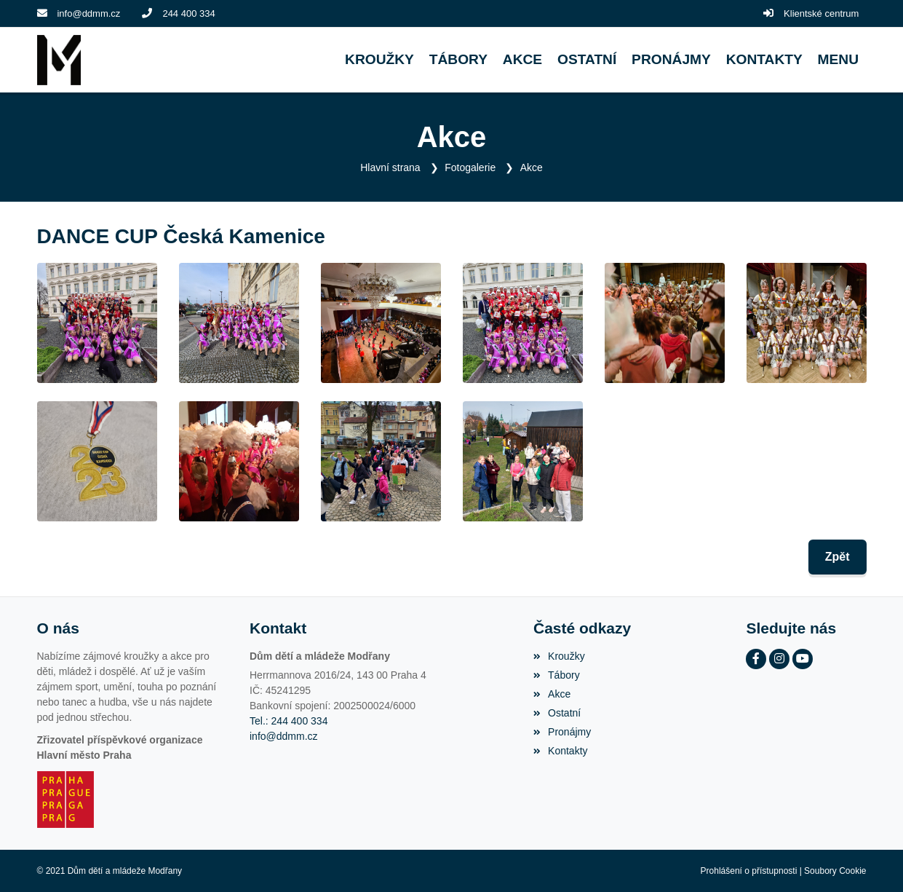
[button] (838, 60)
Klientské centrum (821, 13)
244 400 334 (188, 13)
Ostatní (557, 713)
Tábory (556, 675)
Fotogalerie (470, 167)
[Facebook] (756, 659)
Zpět (837, 556)
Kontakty (560, 751)
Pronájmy (562, 732)
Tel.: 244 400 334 (288, 721)
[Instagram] (779, 659)
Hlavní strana (390, 167)
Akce (531, 167)
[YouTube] (802, 659)
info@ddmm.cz (88, 13)
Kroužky (559, 656)
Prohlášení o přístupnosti (749, 871)
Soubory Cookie (835, 871)
